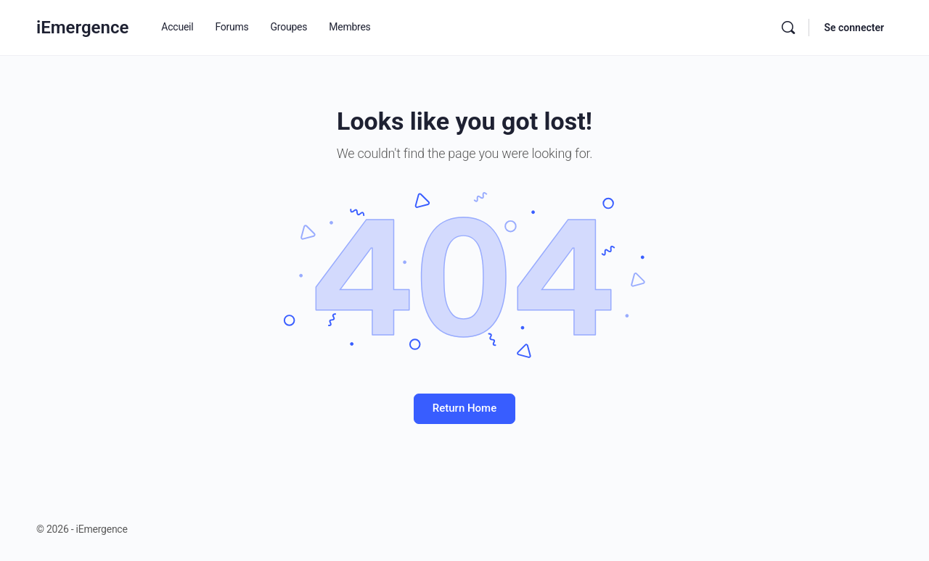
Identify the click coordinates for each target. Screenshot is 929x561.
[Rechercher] (788, 27)
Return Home (464, 408)
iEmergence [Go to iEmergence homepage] (82, 27)
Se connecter (854, 27)
